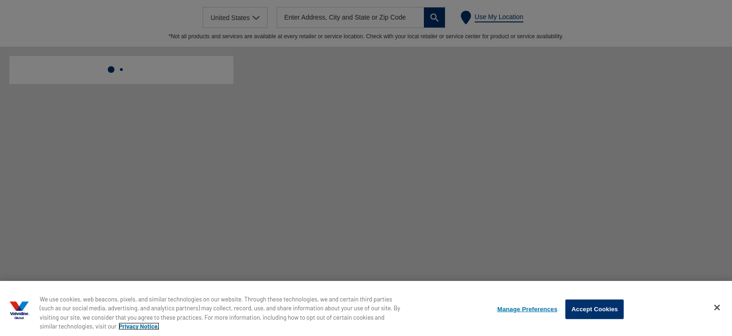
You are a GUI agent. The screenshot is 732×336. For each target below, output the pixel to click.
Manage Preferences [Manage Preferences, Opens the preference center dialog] (527, 309)
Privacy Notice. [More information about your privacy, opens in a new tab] (139, 326)
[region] (366, 308)
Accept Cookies (594, 309)
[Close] (717, 307)
